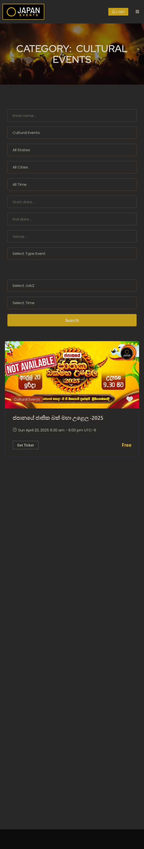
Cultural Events (27, 399)
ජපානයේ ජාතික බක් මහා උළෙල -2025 (58, 418)
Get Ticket (25, 445)
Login (118, 11)
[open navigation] (137, 11)
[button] (129, 399)
